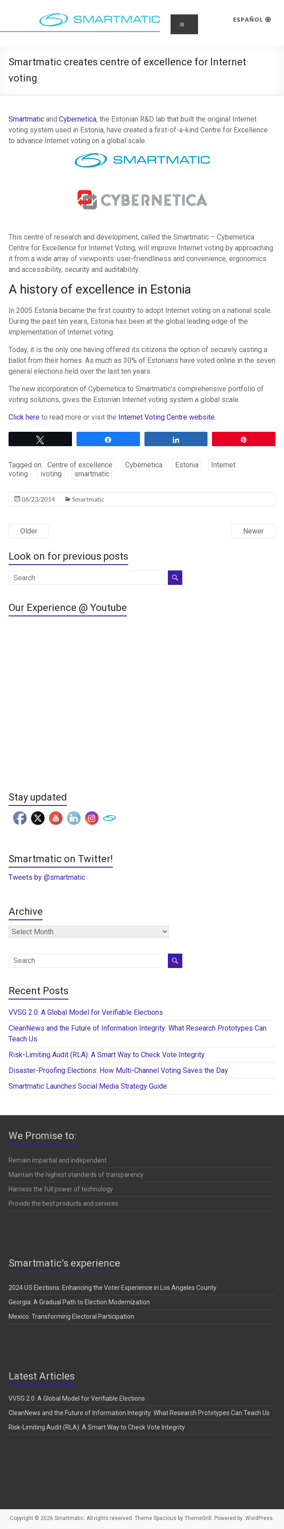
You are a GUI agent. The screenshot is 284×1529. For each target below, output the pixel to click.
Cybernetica (77, 119)
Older (28, 531)
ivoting (51, 474)
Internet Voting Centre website (166, 417)
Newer (253, 531)
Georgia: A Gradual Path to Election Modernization (79, 1302)
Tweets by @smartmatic (47, 877)
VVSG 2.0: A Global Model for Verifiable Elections (86, 1012)
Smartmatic (27, 119)
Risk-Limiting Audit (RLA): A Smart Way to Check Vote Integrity (107, 1054)
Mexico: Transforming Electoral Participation (71, 1316)
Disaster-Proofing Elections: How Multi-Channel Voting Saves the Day (118, 1070)
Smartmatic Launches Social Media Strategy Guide (88, 1086)
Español (252, 19)
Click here (24, 417)
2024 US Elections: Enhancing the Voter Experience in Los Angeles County (112, 1287)
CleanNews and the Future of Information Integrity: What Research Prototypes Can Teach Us (139, 1412)
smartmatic (91, 474)
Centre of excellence (80, 465)
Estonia (186, 465)
